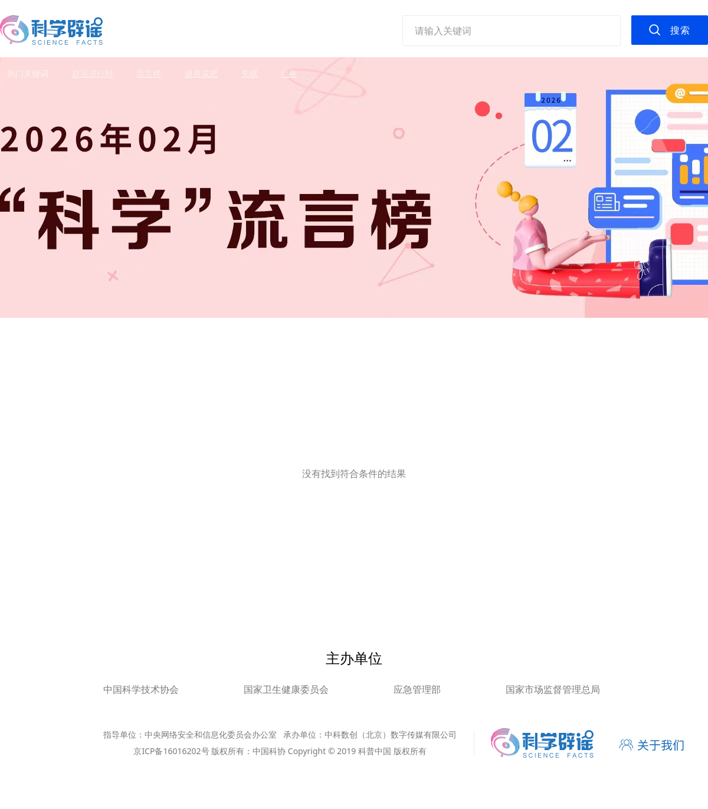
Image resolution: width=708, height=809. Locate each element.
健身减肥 (201, 73)
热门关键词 (27, 73)
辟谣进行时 (92, 73)
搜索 (680, 30)
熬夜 (289, 73)
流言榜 (148, 73)
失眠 (249, 73)
